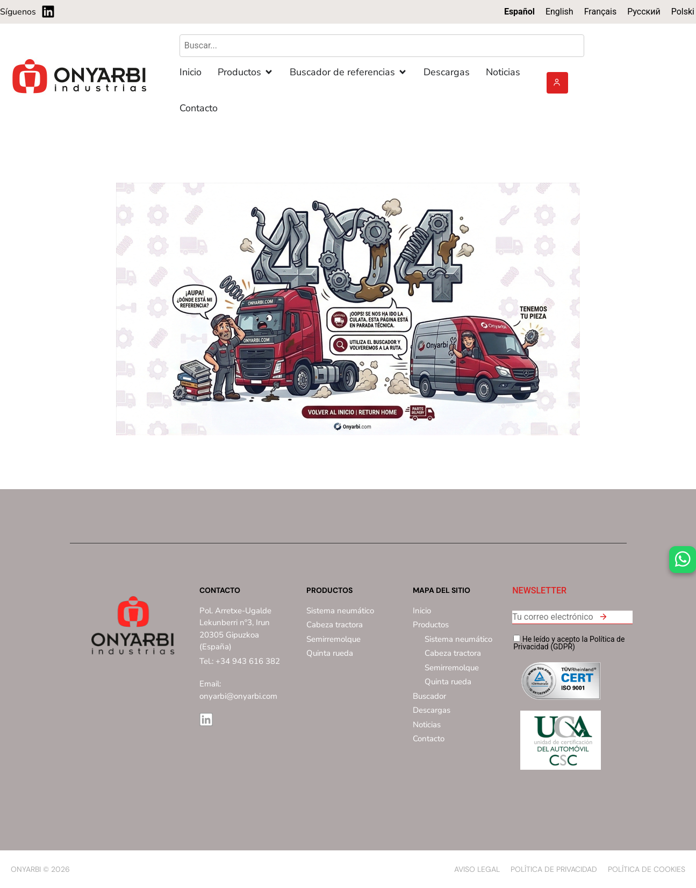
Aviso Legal (477, 869)
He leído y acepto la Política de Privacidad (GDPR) (569, 642)
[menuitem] (519, 11)
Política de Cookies (646, 869)
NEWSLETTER (539, 590)
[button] (603, 618)
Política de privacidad (554, 869)
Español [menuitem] (519, 11)
